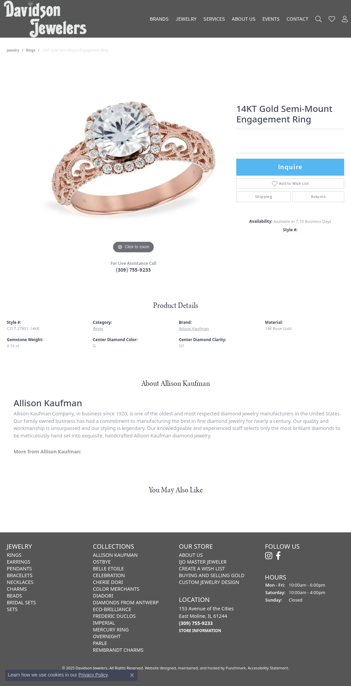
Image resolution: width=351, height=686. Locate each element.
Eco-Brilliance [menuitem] (112, 609)
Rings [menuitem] (14, 555)
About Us (244, 19)
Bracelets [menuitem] (20, 575)
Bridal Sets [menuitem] (21, 602)
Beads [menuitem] (14, 595)
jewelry (13, 50)
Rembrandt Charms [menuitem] (118, 650)
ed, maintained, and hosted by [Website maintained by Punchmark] (198, 667)
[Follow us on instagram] (268, 556)
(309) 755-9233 (133, 269)
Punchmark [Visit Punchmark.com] (236, 667)
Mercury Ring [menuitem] (111, 629)
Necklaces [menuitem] (20, 582)
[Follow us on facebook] (278, 556)
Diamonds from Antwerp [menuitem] (126, 602)
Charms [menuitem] (17, 589)
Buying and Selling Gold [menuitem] (211, 575)
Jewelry (186, 19)
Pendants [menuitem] (19, 568)
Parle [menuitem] (100, 643)
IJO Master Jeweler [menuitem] (202, 561)
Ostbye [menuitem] (102, 561)
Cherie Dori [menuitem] (108, 582)
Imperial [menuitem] (104, 623)
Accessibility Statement (268, 667)
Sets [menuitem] (12, 609)
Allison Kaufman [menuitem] (115, 555)
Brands (159, 19)
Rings (30, 50)
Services (214, 19)
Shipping (263, 196)
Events (271, 19)
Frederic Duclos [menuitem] (114, 616)
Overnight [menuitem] (107, 636)
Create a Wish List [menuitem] (202, 568)
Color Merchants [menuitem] (116, 589)
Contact (298, 19)
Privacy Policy (93, 675)
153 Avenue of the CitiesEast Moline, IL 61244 (206, 619)
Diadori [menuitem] (103, 595)
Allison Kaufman (194, 328)
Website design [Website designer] (158, 667)
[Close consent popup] (132, 675)
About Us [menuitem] (191, 555)
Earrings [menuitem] (18, 561)
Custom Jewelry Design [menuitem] (209, 582)
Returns (318, 196)
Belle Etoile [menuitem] (108, 568)
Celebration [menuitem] (109, 575)
